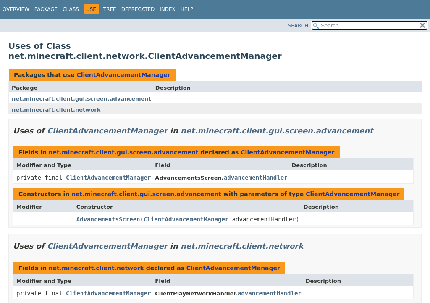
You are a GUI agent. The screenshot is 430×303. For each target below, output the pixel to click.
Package (46, 9)
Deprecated (138, 9)
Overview (16, 9)
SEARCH (298, 26)
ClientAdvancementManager (123, 75)
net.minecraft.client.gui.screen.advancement (81, 99)
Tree (109, 9)
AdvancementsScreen (108, 219)
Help (187, 9)
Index (168, 9)
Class (71, 9)
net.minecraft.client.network (56, 109)
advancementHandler (256, 177)
